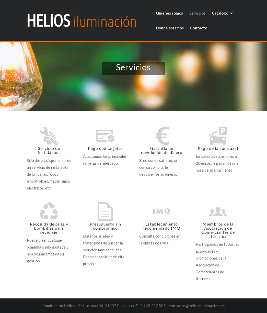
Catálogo (220, 13)
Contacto (198, 28)
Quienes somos (169, 13)
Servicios (197, 13)
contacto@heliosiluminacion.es (197, 305)
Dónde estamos (170, 28)
